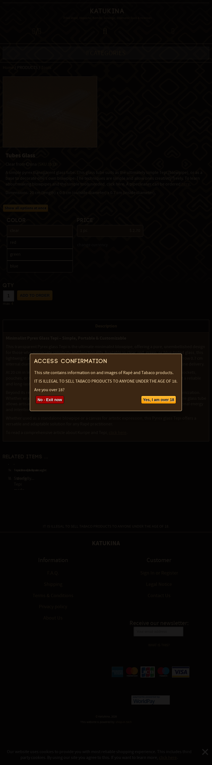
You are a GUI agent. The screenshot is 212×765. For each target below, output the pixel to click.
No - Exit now (50, 400)
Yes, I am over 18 (158, 400)
